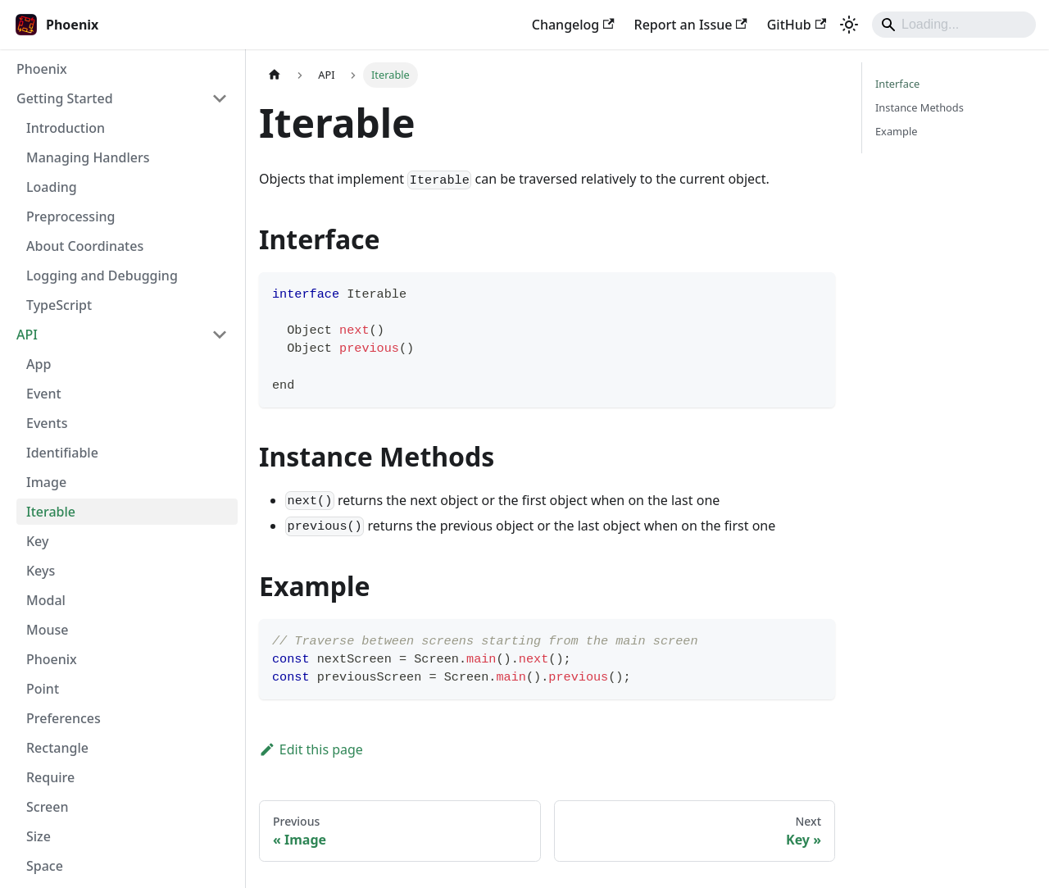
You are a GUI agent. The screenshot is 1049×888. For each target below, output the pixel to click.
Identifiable (62, 453)
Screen (47, 807)
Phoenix (41, 69)
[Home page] (274, 75)
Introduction (65, 128)
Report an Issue (690, 25)
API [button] (27, 335)
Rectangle (57, 748)
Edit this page (311, 749)
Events (46, 423)
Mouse (47, 630)
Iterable (50, 512)
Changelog (573, 25)
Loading (51, 187)
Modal (46, 600)
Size (38, 836)
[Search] (954, 24)
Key (37, 541)
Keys (40, 571)
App (38, 364)
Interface (897, 83)
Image (46, 482)
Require (50, 777)
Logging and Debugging (102, 275)
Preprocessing (70, 216)
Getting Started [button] (64, 98)
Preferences (63, 718)
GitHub (796, 25)
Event (43, 394)
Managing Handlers (88, 157)
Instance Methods (919, 107)
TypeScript (59, 305)
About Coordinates (84, 246)
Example (896, 131)
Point (42, 689)
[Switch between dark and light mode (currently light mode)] (849, 24)
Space (44, 866)
